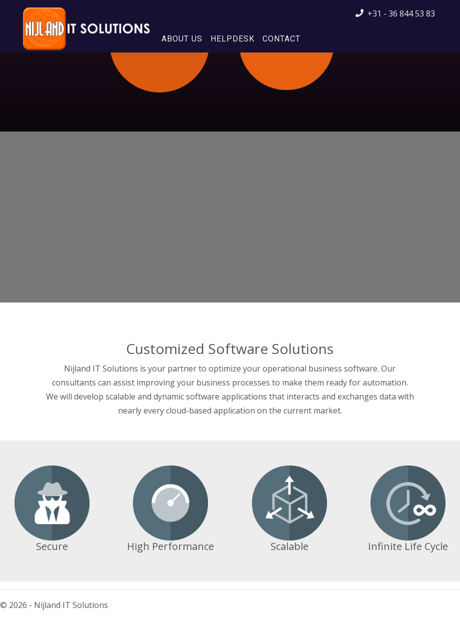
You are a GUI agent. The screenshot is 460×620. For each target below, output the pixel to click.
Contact (281, 39)
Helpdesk (232, 39)
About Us (182, 39)
